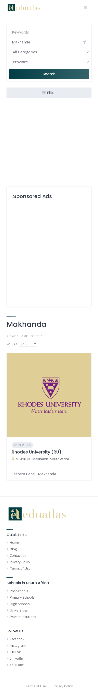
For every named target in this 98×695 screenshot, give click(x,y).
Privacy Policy (20, 562)
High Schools (20, 604)
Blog (13, 549)
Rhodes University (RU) (36, 452)
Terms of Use (20, 568)
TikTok (15, 652)
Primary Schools (22, 597)
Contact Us (18, 555)
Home (14, 542)
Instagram (18, 645)
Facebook (17, 639)
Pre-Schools (19, 591)
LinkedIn (16, 658)
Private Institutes (23, 617)
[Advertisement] (49, 251)
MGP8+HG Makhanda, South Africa (42, 459)
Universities (22, 444)
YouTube (17, 665)
